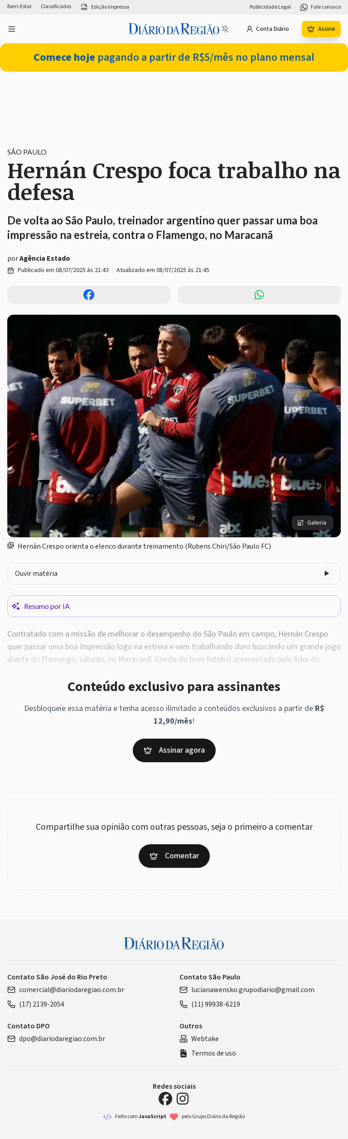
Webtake (199, 1039)
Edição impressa (104, 7)
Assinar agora (174, 750)
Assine (321, 29)
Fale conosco (320, 7)
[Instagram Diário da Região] (182, 1098)
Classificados (56, 6)
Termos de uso (207, 1053)
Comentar (174, 856)
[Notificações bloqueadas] (225, 29)
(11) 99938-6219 (209, 1004)
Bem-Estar (19, 6)
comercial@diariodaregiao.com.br (65, 990)
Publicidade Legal (270, 7)
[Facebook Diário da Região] (165, 1098)
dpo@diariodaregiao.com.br (56, 1039)
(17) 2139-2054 (35, 1004)
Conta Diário (267, 29)
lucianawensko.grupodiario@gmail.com (246, 990)
